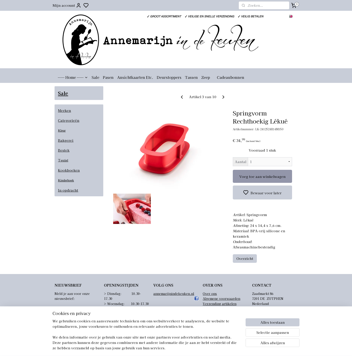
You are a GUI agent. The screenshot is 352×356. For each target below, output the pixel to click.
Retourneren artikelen (220, 308)
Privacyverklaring (217, 313)
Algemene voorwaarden (221, 298)
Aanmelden (68, 309)
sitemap (196, 347)
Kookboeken (69, 170)
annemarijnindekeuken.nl (173, 293)
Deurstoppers (169, 77)
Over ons (210, 293)
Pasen (108, 77)
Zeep (205, 77)
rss (205, 347)
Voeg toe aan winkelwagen (262, 176)
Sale (95, 77)
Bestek (63, 150)
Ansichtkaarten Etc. (135, 77)
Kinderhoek (66, 180)
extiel (64, 160)
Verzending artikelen (219, 303)
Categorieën (68, 120)
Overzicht (244, 258)
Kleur (62, 130)
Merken (64, 110)
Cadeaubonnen (230, 77)
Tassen (191, 77)
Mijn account (67, 5)
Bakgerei (65, 140)
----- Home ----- (73, 77)
